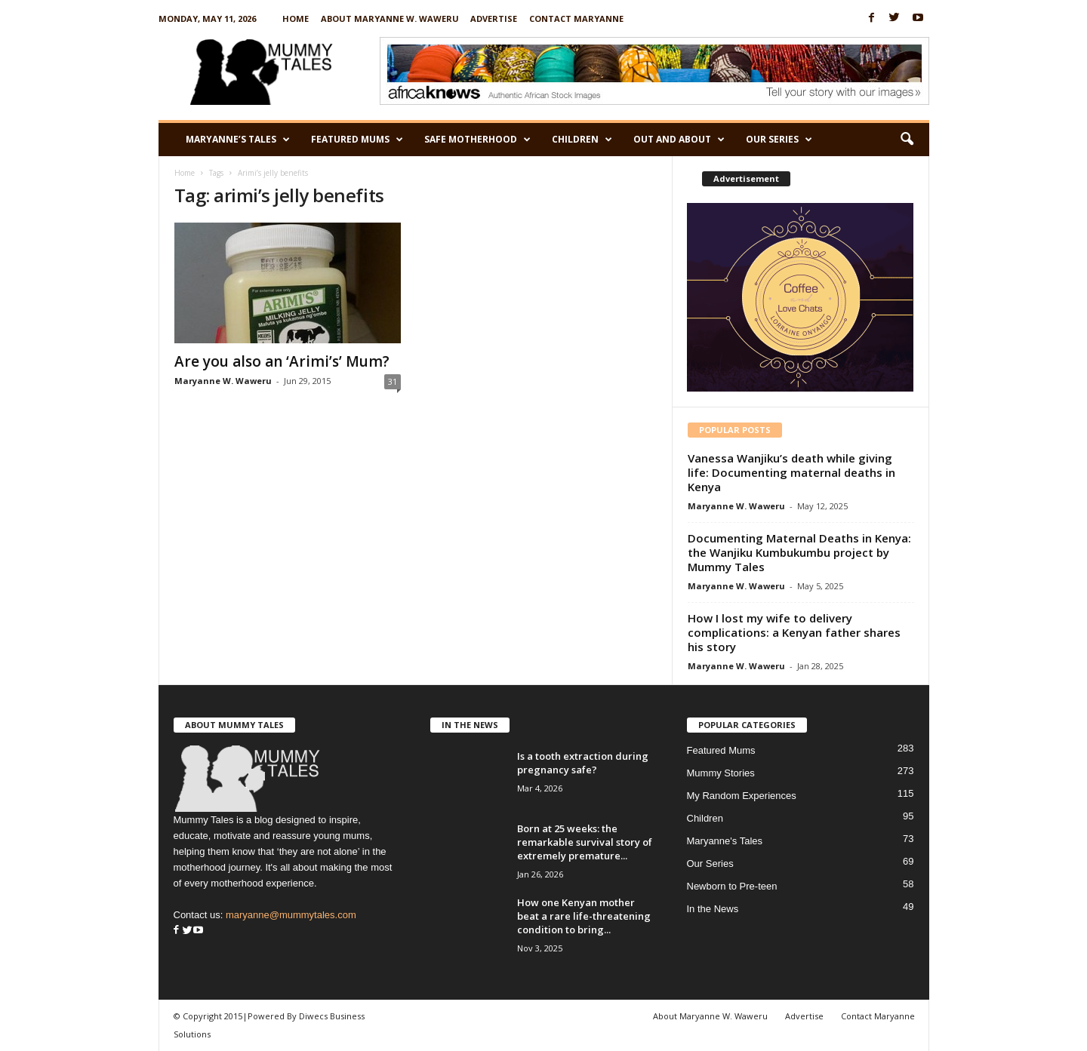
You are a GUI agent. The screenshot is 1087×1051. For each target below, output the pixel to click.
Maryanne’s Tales (238, 139)
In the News (713, 908)
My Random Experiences (741, 795)
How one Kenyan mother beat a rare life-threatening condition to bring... (584, 916)
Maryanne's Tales (725, 841)
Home (295, 18)
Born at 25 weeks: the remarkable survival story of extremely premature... (584, 842)
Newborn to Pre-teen (732, 886)
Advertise (493, 18)
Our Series (779, 139)
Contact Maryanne (576, 18)
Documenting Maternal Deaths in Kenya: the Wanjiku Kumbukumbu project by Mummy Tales (799, 552)
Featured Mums (357, 139)
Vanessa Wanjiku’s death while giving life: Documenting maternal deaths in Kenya (791, 472)
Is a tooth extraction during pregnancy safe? (582, 762)
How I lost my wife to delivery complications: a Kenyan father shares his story (794, 632)
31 (392, 381)
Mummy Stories (721, 773)
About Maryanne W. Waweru (390, 18)
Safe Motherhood (477, 139)
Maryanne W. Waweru (223, 380)
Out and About (679, 139)
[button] (906, 139)
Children (582, 139)
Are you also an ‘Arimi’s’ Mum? (282, 361)
